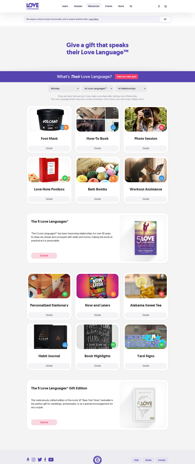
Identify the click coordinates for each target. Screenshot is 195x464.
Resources (93, 6)
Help (136, 460)
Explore (44, 255)
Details (49, 148)
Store (121, 6)
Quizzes (78, 6)
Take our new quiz (126, 76)
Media (148, 460)
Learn (65, 6)
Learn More (93, 19)
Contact (161, 460)
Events (108, 6)
